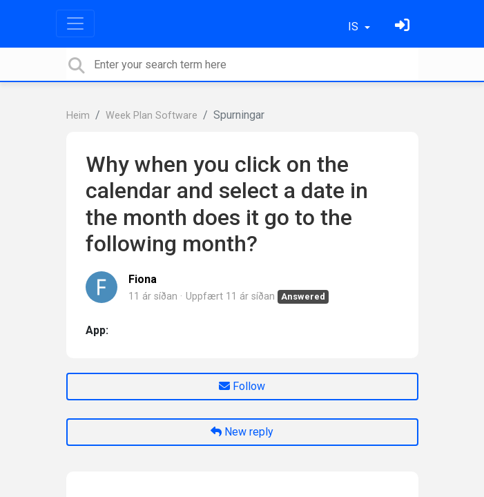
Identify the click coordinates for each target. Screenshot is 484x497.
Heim (78, 115)
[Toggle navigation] (75, 23)
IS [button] (354, 26)
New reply (242, 431)
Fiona (142, 279)
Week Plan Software (151, 115)
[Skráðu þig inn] (403, 26)
